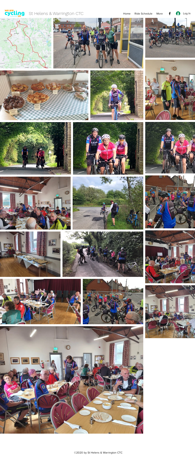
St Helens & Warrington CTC (56, 13)
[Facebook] (170, 14)
